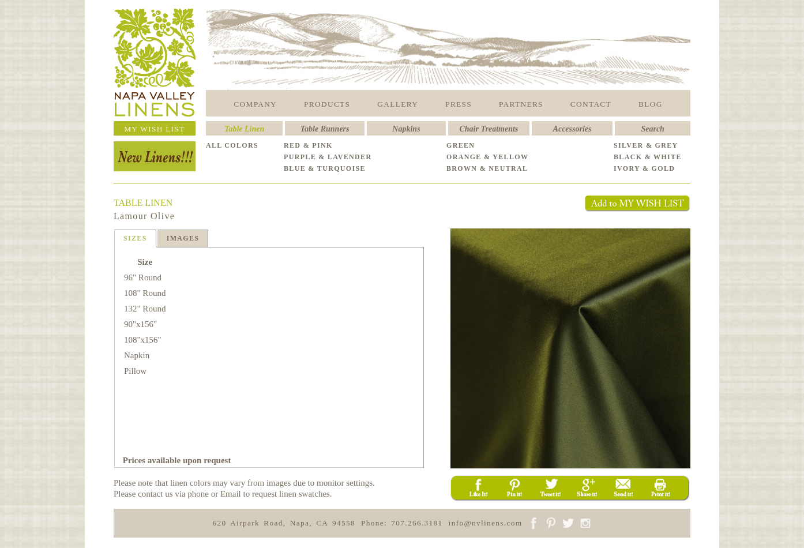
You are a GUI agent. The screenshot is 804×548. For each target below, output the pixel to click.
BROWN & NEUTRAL (487, 168)
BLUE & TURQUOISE (325, 168)
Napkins (406, 129)
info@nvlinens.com (486, 523)
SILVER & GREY (646, 145)
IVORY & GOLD (644, 168)
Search (652, 129)
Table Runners (325, 129)
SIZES (135, 238)
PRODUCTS (327, 104)
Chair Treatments (489, 129)
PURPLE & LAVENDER (327, 157)
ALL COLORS (232, 145)
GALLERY (397, 104)
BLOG (650, 104)
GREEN (460, 145)
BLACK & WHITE (648, 157)
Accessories (572, 129)
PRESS (458, 104)
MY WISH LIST (154, 129)
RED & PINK (308, 145)
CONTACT (590, 104)
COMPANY (255, 104)
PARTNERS (521, 104)
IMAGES (183, 238)
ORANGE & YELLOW (487, 157)
